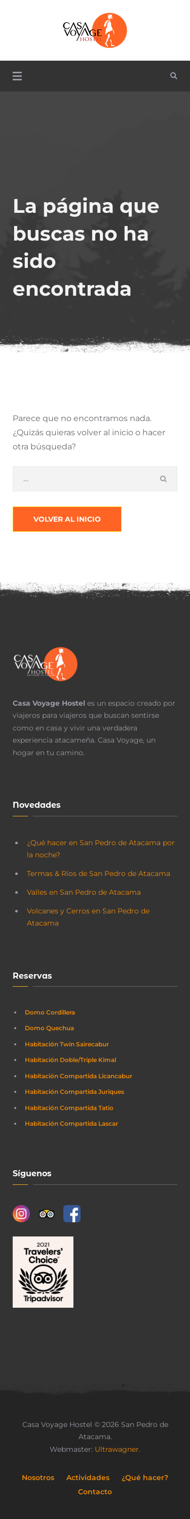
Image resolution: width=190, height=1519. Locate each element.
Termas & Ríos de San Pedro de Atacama (98, 873)
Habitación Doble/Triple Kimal (70, 1060)
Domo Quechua (49, 1028)
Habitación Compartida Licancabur (78, 1076)
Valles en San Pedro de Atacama (84, 892)
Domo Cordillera (50, 1012)
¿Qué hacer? (145, 1477)
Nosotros (38, 1477)
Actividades (87, 1477)
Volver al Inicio (67, 519)
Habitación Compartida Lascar (71, 1123)
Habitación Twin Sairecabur (67, 1044)
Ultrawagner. (117, 1449)
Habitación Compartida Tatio (69, 1108)
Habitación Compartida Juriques (74, 1091)
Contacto (95, 1491)
